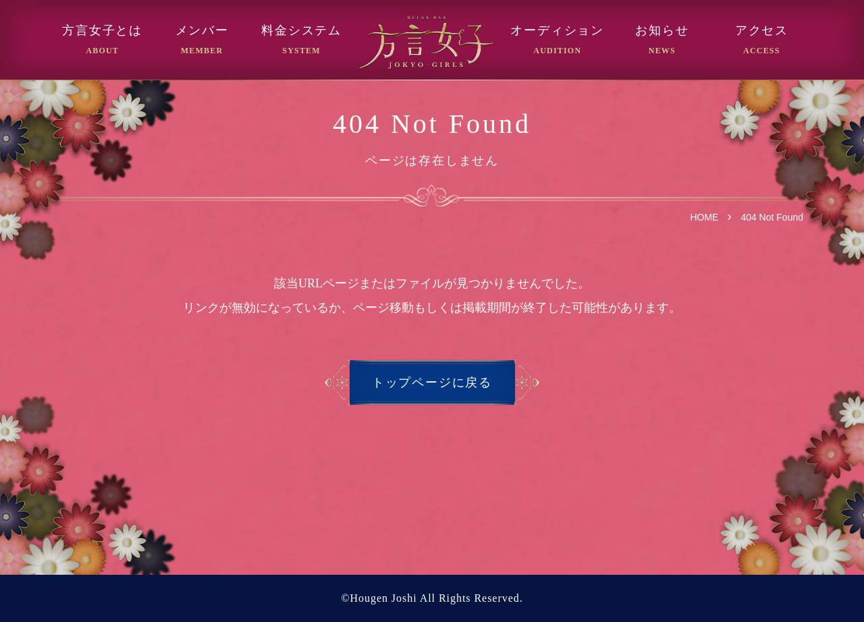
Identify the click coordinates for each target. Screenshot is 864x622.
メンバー (202, 30)
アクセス (761, 30)
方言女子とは (102, 30)
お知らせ (661, 30)
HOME (704, 217)
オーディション (557, 30)
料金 (301, 30)
